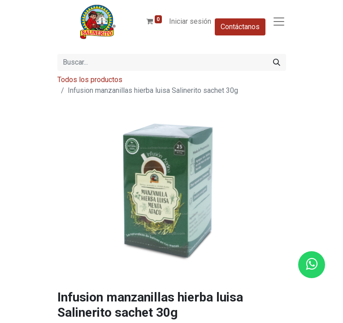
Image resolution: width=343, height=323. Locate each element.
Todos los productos (89, 79)
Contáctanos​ (240, 26)
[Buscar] (276, 62)
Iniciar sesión (190, 21)
